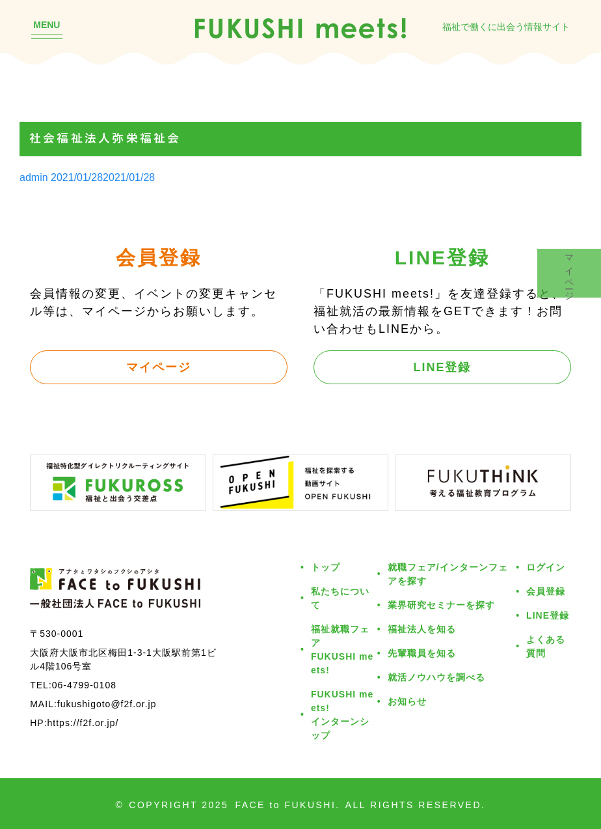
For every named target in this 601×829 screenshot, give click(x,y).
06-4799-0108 (84, 685)
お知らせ (407, 701)
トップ (325, 567)
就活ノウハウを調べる (436, 677)
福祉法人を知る (422, 629)
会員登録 (545, 591)
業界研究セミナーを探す (441, 604)
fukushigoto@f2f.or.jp (107, 703)
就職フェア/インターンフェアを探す (448, 574)
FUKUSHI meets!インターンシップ (342, 714)
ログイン (545, 567)
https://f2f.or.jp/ (83, 722)
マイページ (158, 366)
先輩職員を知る (422, 653)
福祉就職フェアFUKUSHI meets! (342, 649)
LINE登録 (442, 366)
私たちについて (340, 598)
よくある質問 (545, 646)
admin (34, 177)
